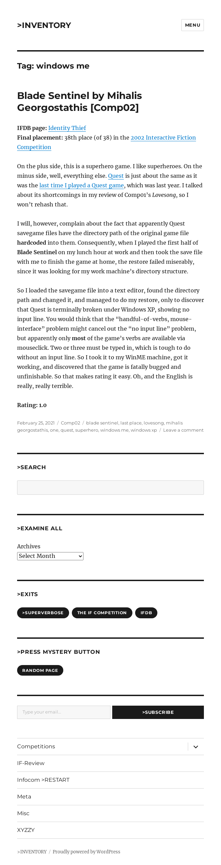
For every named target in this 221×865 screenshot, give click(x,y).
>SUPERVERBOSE (43, 612)
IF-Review (30, 763)
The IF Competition (102, 612)
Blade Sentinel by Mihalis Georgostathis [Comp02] (79, 101)
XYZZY (26, 830)
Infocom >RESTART (43, 780)
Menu (192, 25)
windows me (114, 430)
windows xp (144, 430)
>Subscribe (158, 712)
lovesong (154, 423)
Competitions (36, 746)
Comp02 (70, 423)
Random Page (40, 670)
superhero (86, 430)
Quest (116, 175)
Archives (28, 546)
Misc (23, 813)
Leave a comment (183, 430)
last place (131, 423)
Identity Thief (67, 128)
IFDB (146, 612)
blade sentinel (102, 423)
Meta (24, 796)
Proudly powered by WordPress (86, 852)
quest (67, 430)
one (54, 430)
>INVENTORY (44, 25)
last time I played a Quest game (81, 185)
